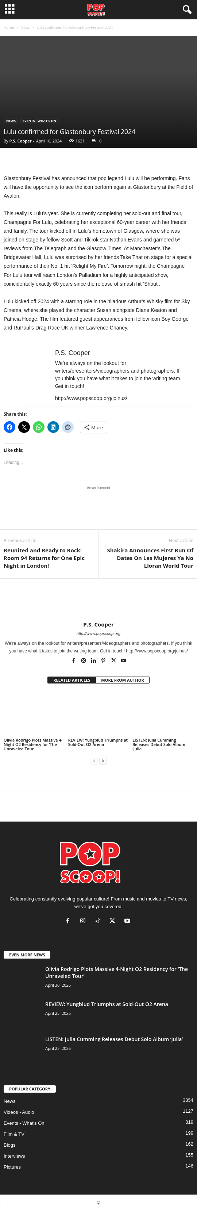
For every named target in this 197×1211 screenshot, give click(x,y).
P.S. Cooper (20, 141)
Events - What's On (39, 120)
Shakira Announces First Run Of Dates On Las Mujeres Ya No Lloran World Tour (150, 558)
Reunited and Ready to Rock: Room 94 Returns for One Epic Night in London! (44, 558)
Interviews (14, 1156)
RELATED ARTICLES (71, 680)
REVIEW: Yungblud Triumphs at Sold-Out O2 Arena (98, 742)
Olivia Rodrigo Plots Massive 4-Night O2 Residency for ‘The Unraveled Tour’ (33, 744)
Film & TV (14, 1134)
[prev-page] (94, 761)
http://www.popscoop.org (98, 633)
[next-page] (103, 761)
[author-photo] (98, 599)
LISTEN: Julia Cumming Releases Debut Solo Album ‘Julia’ (158, 744)
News (25, 27)
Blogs (10, 1145)
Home (9, 27)
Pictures (12, 1167)
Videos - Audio (19, 1112)
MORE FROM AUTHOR (122, 680)
